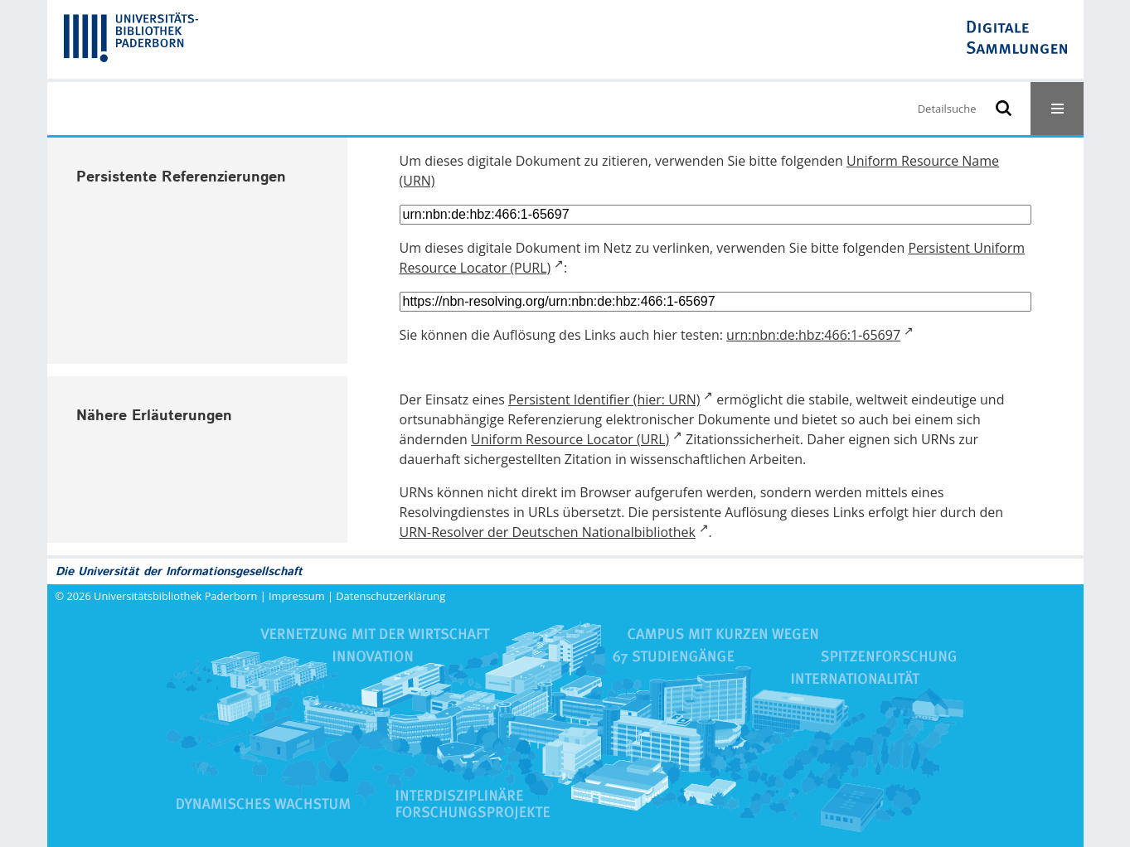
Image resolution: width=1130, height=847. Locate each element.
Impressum (297, 595)
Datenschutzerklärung (390, 595)
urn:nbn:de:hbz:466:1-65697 (813, 335)
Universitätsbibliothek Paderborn (175, 595)
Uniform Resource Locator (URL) (570, 439)
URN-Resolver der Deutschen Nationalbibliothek (548, 532)
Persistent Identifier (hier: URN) (604, 399)
